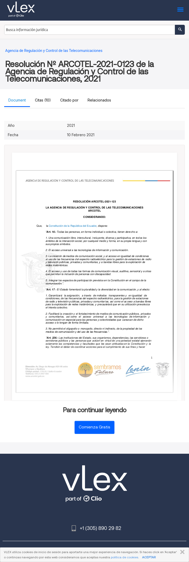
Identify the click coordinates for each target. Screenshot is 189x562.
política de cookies (124, 557)
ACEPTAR (149, 557)
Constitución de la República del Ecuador (72, 226)
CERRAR (181, 552)
